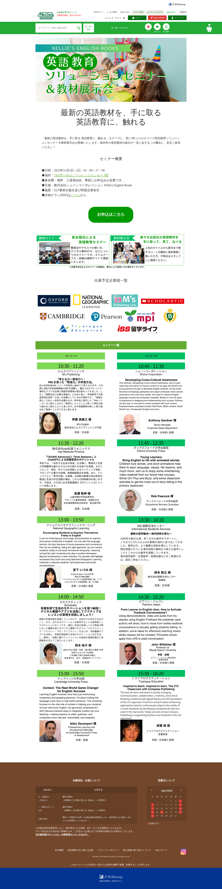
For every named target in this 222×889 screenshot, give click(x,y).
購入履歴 (166, 31)
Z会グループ (161, 850)
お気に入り (157, 31)
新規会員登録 (159, 18)
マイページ (179, 18)
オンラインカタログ (154, 12)
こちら (75, 195)
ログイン (139, 18)
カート (148, 31)
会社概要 (59, 850)
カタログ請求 (138, 12)
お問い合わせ (125, 12)
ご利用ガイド (98, 12)
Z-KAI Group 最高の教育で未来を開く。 (111, 878)
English (183, 12)
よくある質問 (112, 12)
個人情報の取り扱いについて (137, 850)
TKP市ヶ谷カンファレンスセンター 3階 (81, 175)
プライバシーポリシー (108, 850)
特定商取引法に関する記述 (80, 850)
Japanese (170, 12)
